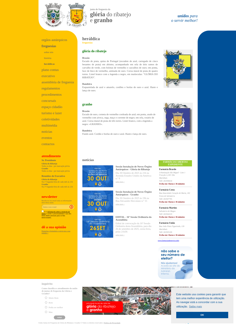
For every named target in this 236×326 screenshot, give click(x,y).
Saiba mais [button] (195, 306)
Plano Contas (50, 70)
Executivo (48, 76)
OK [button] (202, 315)
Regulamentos (51, 88)
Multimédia (49, 125)
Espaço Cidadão (52, 107)
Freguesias (49, 46)
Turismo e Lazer (52, 113)
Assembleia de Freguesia (58, 82)
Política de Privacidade (112, 323)
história (47, 58)
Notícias (47, 132)
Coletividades (51, 119)
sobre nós (48, 52)
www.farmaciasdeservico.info (168, 240)
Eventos (47, 138)
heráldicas (49, 64)
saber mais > (120, 182)
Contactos (48, 144)
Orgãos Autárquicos (54, 40)
